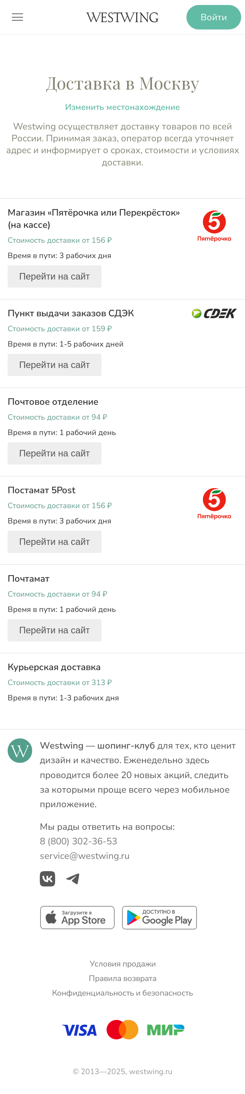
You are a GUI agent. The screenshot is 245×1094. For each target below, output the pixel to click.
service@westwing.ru (84, 856)
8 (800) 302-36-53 (78, 841)
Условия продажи (123, 963)
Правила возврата (123, 978)
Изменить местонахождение (122, 107)
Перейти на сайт (54, 276)
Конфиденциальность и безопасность (122, 993)
